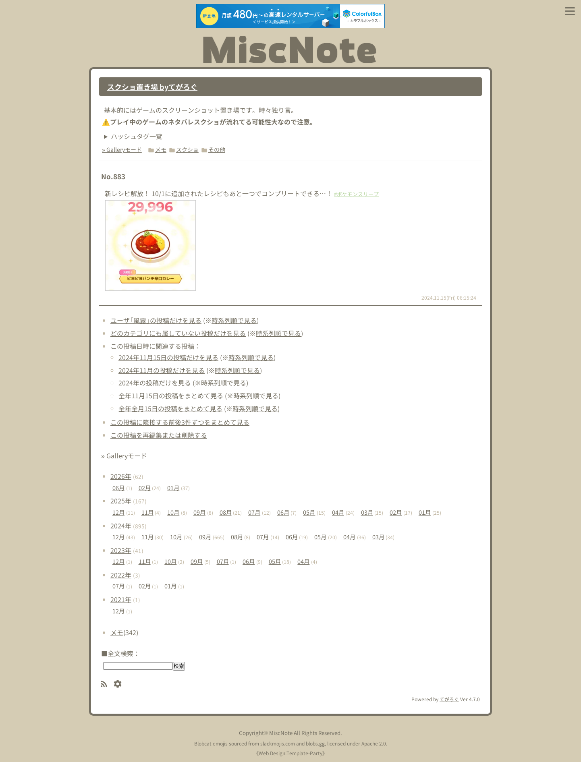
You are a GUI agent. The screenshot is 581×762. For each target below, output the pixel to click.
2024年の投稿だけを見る (154, 382)
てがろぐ (449, 699)
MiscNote (281, 733)
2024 (120, 525)
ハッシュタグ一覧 (136, 136)
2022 (120, 575)
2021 (120, 599)
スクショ (187, 149)
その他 (216, 149)
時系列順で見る (234, 320)
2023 (120, 550)
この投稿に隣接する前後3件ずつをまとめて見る (179, 422)
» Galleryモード (122, 149)
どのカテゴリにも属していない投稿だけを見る (178, 333)
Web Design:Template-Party (290, 753)
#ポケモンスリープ (356, 194)
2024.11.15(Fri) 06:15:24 (448, 297)
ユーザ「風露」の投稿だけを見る (155, 320)
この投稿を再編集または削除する (158, 435)
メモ (160, 149)
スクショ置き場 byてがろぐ (152, 86)
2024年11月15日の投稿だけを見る (168, 357)
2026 (120, 476)
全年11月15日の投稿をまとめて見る (170, 395)
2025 (120, 500)
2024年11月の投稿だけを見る (161, 370)
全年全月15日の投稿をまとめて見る (170, 408)
